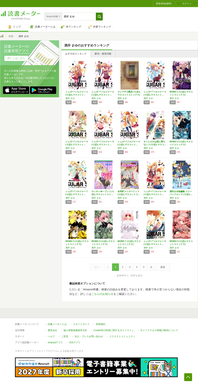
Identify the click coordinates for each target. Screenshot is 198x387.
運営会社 (52, 330)
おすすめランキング (76, 53)
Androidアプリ (55, 342)
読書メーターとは (57, 324)
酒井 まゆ (70, 98)
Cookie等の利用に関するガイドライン (113, 330)
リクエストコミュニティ (122, 336)
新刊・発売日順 (103, 53)
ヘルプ (51, 336)
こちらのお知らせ (102, 293)
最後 (162, 267)
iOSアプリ (74, 342)
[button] (99, 16)
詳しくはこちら (16, 58)
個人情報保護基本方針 (75, 330)
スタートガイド (81, 324)
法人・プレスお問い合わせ (89, 336)
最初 (96, 267)
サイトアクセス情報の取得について (159, 330)
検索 (11, 36)
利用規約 (100, 324)
